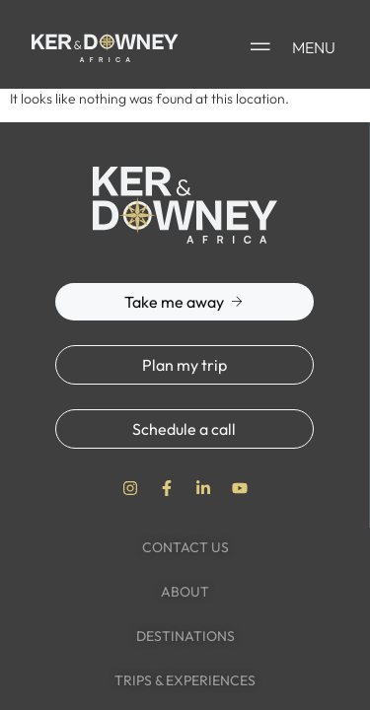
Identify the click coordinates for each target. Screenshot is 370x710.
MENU (313, 47)
